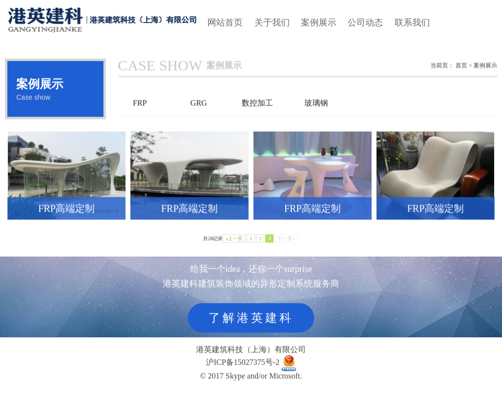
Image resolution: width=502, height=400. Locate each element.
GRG (198, 108)
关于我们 (272, 22)
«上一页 (234, 243)
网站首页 (225, 22)
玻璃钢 (316, 108)
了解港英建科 (251, 319)
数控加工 (257, 108)
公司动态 (365, 22)
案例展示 (318, 22)
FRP (140, 108)
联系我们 (412, 22)
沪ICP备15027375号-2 (242, 363)
